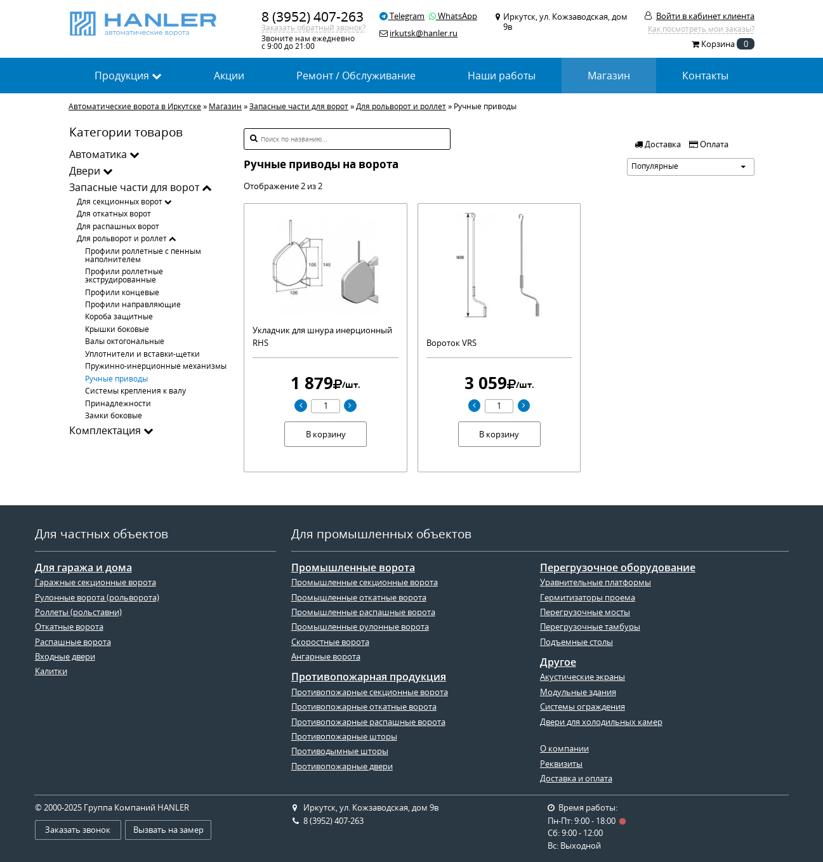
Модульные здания (578, 692)
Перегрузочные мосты (585, 612)
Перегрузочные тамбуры (590, 626)
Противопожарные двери (342, 766)
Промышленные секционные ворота (364, 582)
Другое (558, 662)
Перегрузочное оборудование (617, 568)
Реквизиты (561, 763)
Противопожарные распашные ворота (368, 721)
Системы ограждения (582, 706)
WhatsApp (453, 16)
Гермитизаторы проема (587, 597)
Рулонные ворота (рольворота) (97, 597)
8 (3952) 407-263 (312, 16)
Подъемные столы (576, 641)
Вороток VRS (451, 342)
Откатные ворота (69, 626)
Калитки (51, 671)
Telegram (402, 16)
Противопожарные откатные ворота (364, 706)
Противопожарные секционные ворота (369, 692)
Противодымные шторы (339, 751)
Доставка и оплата (576, 778)
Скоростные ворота (330, 641)
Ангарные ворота (325, 656)
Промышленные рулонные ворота (360, 626)
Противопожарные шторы (344, 736)
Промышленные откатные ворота (358, 597)
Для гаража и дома (83, 568)
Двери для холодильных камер (601, 721)
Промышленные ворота (353, 568)
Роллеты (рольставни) (78, 612)
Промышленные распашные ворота (363, 612)
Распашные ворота (73, 641)
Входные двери (65, 656)
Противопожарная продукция (368, 677)
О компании (564, 748)
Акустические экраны (582, 676)
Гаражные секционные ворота (95, 582)
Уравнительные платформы (595, 582)
